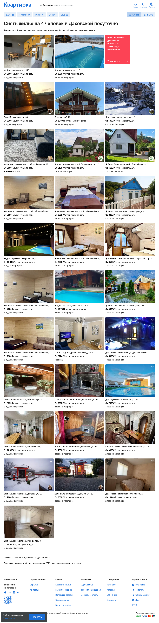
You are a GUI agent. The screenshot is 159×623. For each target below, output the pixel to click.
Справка (34, 585)
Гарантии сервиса (63, 590)
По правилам (9, 617)
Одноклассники (142, 595)
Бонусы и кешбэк (63, 605)
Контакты (34, 590)
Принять (37, 616)
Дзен (137, 600)
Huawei (14, 592)
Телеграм (139, 590)
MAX (134, 605)
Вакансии (111, 600)
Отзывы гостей (62, 600)
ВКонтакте (140, 585)
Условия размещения (91, 590)
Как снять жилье (63, 585)
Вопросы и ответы (64, 595)
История (111, 590)
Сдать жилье (87, 585)
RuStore (18, 592)
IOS (5, 592)
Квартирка (19, 5)
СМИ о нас (112, 595)
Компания (111, 585)
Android (9, 592)
